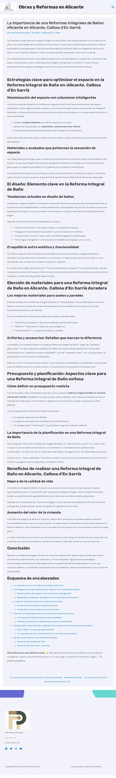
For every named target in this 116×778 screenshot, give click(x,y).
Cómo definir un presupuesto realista (35, 632)
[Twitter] (11, 751)
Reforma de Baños (73, 680)
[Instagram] (16, 751)
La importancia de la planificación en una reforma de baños (47, 636)
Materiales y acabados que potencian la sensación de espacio (48, 600)
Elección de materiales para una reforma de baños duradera (44, 616)
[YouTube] (21, 751)
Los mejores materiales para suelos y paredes (39, 620)
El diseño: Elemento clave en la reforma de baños (38, 604)
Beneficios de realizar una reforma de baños (35, 640)
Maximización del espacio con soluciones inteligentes (44, 596)
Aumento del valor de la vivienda (33, 648)
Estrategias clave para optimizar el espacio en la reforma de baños (47, 592)
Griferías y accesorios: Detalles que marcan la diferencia (44, 624)
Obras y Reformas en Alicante (53, 8)
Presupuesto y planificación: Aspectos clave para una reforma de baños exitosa (53, 628)
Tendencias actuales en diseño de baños (37, 608)
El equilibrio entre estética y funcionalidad (38, 612)
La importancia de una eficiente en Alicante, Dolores (36, 680)
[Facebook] (6, 751)
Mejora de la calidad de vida (31, 644)
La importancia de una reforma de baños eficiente (38, 588)
